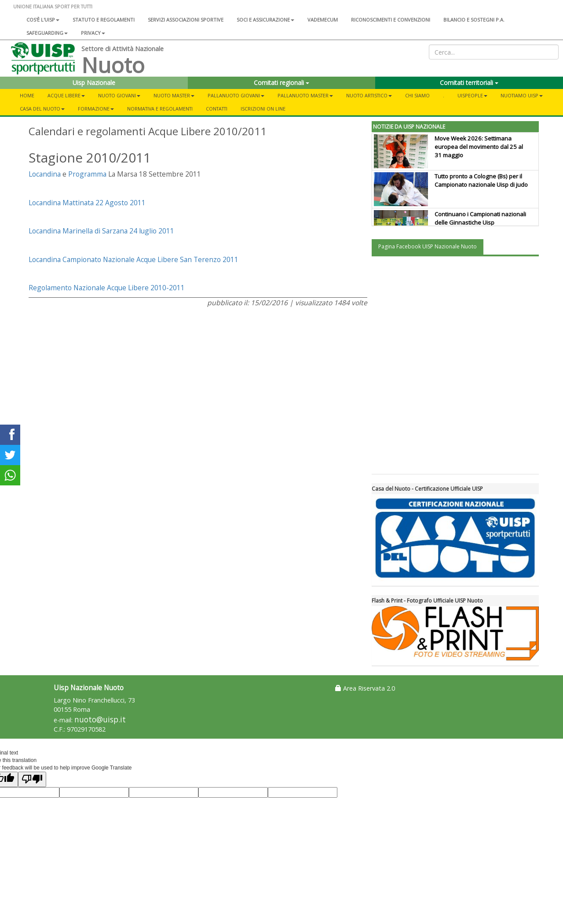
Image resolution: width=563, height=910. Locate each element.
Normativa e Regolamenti (160, 108)
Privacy (93, 33)
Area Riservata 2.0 (365, 688)
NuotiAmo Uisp (522, 95)
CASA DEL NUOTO (42, 108)
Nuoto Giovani (119, 95)
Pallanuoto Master (305, 95)
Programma (87, 174)
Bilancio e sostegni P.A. (474, 19)
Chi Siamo (417, 95)
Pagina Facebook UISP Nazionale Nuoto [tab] (427, 246)
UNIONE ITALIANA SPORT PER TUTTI (52, 6)
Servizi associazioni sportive (185, 19)
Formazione (96, 108)
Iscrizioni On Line (263, 108)
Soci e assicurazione (265, 19)
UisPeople (472, 95)
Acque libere (66, 95)
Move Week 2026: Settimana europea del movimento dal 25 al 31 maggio (479, 146)
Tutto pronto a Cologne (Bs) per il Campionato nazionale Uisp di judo (481, 180)
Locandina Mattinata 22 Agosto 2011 (87, 202)
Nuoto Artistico (369, 95)
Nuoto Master (174, 95)
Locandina (45, 174)
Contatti (216, 108)
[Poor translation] (32, 779)
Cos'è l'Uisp (42, 19)
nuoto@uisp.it (100, 719)
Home (27, 95)
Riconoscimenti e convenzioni (390, 19)
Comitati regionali (281, 82)
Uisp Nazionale (94, 82)
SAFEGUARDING (47, 33)
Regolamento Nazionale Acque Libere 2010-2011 (107, 287)
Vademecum (322, 19)
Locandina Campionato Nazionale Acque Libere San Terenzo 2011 (133, 259)
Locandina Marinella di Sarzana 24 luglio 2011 (101, 231)
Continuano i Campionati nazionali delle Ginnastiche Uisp (480, 218)
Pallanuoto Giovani (236, 95)
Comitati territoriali (469, 82)
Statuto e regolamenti (104, 19)
